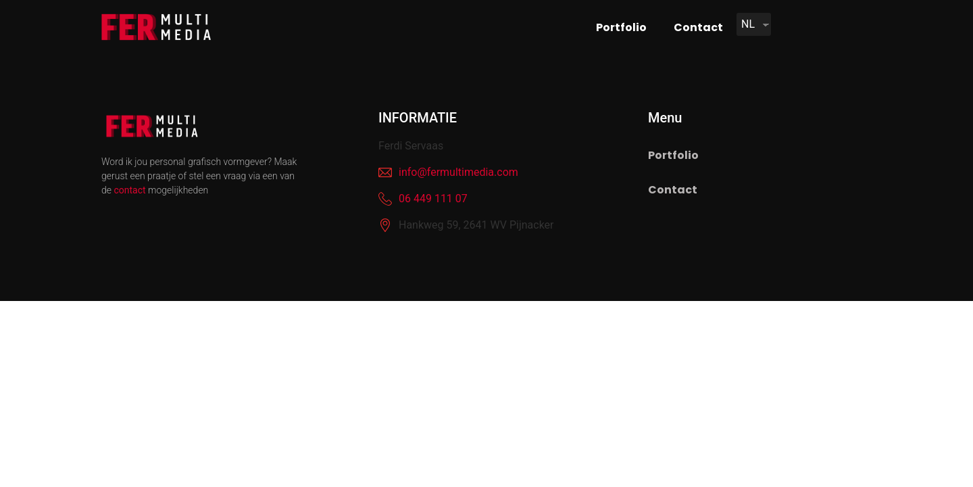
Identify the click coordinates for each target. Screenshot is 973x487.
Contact (698, 27)
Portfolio (621, 27)
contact (129, 190)
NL (748, 24)
